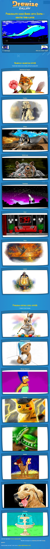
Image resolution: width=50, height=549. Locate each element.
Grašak (25, 426)
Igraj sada (18, 539)
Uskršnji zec (25, 312)
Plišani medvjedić (25, 340)
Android (34, 540)
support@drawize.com (24, 545)
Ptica (25, 240)
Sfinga (25, 126)
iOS (38, 540)
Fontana (25, 511)
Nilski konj (25, 155)
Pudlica (25, 98)
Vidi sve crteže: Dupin (42, 50)
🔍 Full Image (6, 50)
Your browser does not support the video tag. (25, 32)
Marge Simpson (25, 369)
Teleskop (25, 183)
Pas (25, 483)
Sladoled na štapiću (25, 69)
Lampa (25, 269)
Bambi (25, 454)
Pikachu (25, 397)
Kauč (25, 212)
